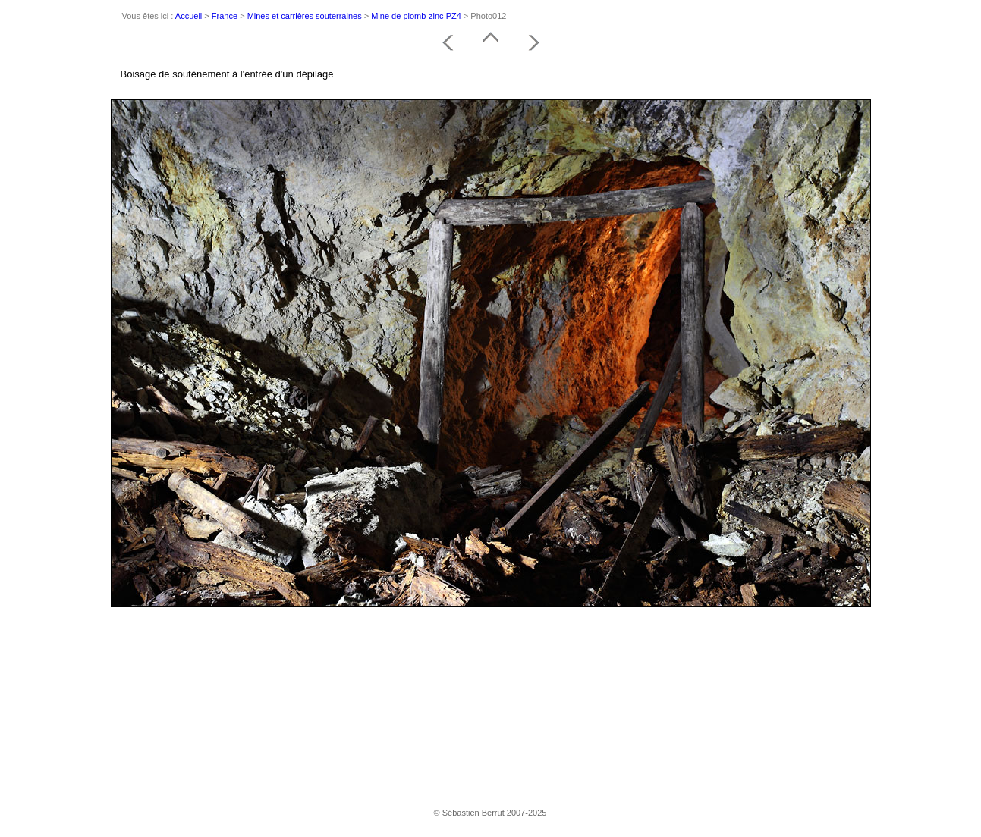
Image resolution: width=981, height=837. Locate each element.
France (224, 15)
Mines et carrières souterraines (304, 15)
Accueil (188, 15)
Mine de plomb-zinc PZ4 (416, 15)
